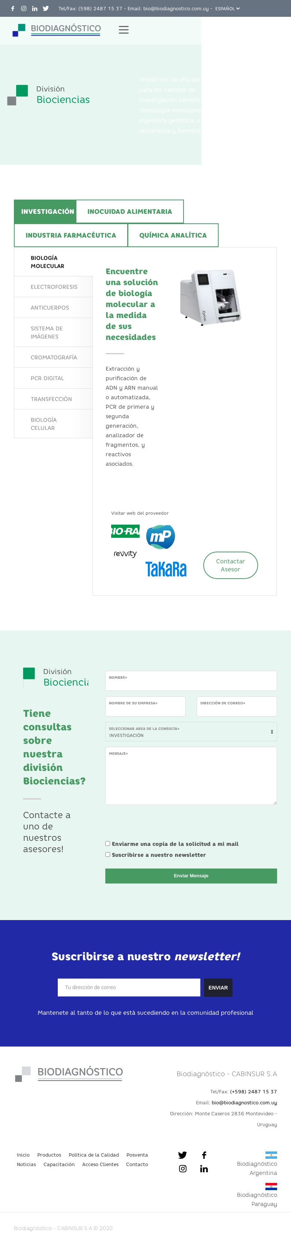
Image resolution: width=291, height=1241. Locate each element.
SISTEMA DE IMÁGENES (47, 332)
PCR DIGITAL (47, 378)
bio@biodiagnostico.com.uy (176, 8)
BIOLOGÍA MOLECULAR (47, 261)
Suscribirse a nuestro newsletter (159, 854)
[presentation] (160, 824)
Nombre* (118, 677)
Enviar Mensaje (191, 875)
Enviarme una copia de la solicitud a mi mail (175, 843)
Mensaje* (118, 753)
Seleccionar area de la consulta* (144, 728)
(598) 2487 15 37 (100, 8)
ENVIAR (218, 988)
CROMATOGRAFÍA (54, 357)
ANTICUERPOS (50, 307)
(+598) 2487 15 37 (253, 1091)
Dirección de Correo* (222, 703)
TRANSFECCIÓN (51, 399)
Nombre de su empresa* (133, 703)
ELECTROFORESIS (54, 286)
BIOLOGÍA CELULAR (44, 423)
